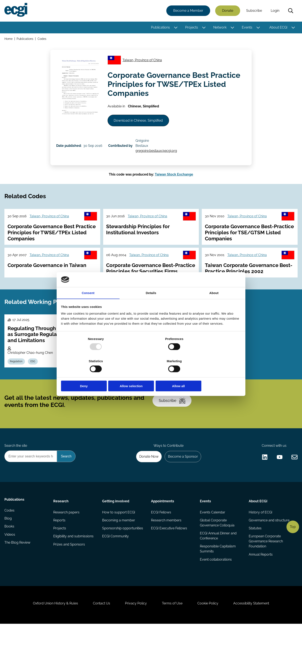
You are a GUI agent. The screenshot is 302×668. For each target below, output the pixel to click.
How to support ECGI (118, 548)
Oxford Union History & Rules (50, 645)
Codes (42, 39)
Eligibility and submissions (74, 573)
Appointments (162, 536)
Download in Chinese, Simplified (140, 126)
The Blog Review (18, 581)
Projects (191, 28)
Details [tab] (151, 304)
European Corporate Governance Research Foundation (265, 578)
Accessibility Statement (256, 645)
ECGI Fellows (161, 548)
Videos (10, 573)
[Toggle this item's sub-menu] (175, 28)
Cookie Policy (210, 645)
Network (219, 28)
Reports (60, 556)
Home (9, 39)
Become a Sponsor (182, 491)
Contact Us (98, 645)
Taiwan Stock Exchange (174, 184)
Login (274, 11)
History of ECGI (260, 548)
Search (290, 11)
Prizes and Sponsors (69, 581)
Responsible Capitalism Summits (218, 585)
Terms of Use (173, 645)
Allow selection (150, 375)
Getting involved (115, 536)
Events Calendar (212, 548)
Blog (8, 556)
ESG (35, 387)
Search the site (16, 479)
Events (246, 28)
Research (61, 536)
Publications (159, 28)
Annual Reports (260, 592)
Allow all (211, 375)
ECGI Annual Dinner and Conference (218, 572)
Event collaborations (216, 597)
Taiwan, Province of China (143, 63)
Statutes (254, 565)
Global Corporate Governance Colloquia (217, 558)
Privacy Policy (135, 645)
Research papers (67, 548)
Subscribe (253, 11)
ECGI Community (115, 573)
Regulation (17, 387)
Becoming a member (118, 556)
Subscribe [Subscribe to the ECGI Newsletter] (173, 431)
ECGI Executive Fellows (169, 565)
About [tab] (214, 304)
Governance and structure (268, 556)
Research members (166, 556)
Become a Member (188, 11)
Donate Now (146, 491)
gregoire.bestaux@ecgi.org (158, 158)
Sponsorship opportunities (122, 565)
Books (10, 565)
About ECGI (278, 28)
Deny (91, 375)
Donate (227, 11)
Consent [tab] (88, 304)
